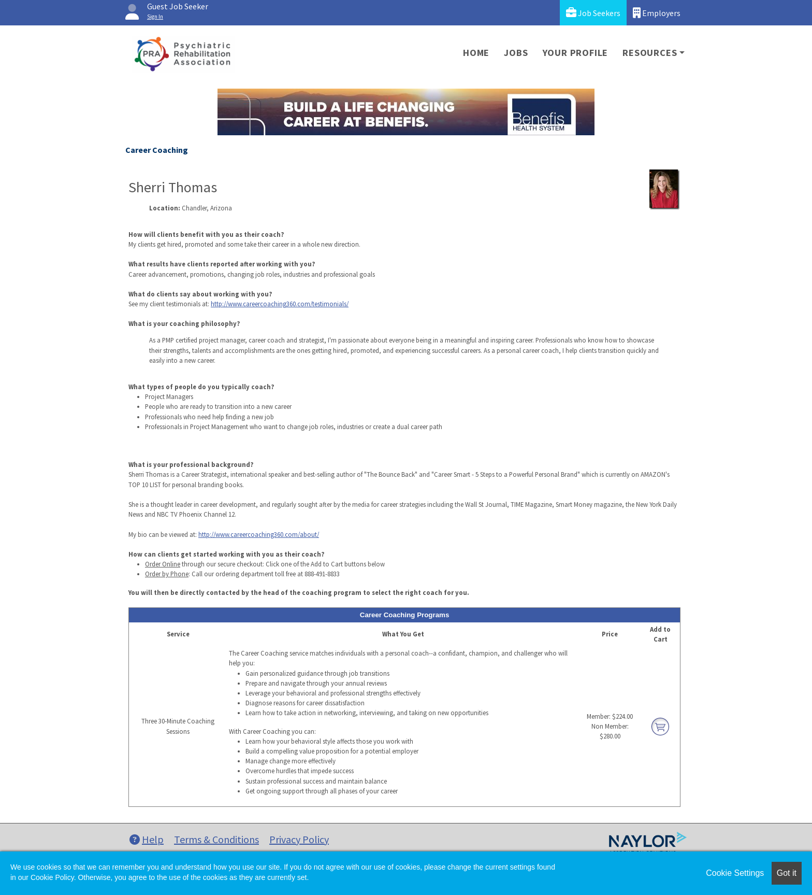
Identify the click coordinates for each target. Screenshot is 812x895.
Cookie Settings (735, 873)
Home (476, 53)
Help (146, 839)
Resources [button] (649, 53)
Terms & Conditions (216, 839)
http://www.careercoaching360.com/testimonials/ (280, 304)
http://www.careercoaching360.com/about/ (258, 534)
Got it (786, 873)
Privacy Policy (299, 839)
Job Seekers (593, 12)
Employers (656, 12)
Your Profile (575, 53)
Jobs (516, 53)
